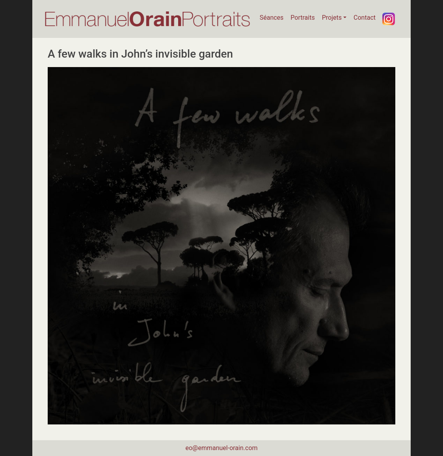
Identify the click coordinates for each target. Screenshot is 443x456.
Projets (332, 17)
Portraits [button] (302, 17)
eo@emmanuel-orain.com (221, 448)
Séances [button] (272, 17)
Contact (365, 17)
